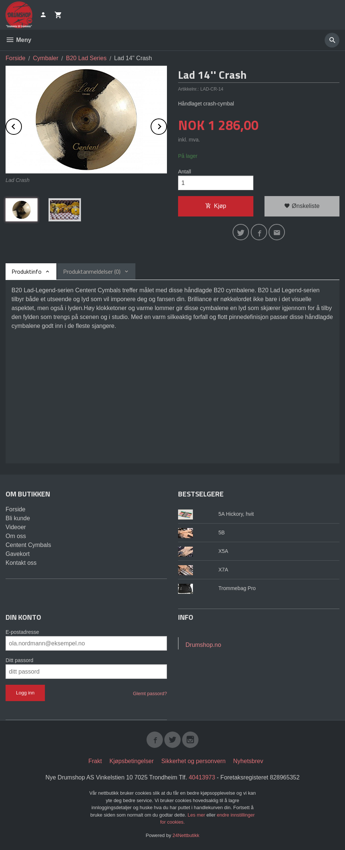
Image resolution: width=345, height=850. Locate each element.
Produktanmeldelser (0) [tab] (92, 271)
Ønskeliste (301, 206)
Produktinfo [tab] (27, 271)
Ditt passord (19, 660)
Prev (21, 125)
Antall (184, 172)
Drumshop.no (203, 645)
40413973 (202, 777)
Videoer (16, 527)
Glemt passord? (150, 693)
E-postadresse (22, 632)
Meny (18, 40)
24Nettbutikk (185, 835)
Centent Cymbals (28, 545)
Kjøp (215, 206)
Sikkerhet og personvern (193, 761)
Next (166, 125)
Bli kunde (18, 518)
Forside (15, 58)
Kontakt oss (21, 563)
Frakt (95, 761)
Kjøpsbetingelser (131, 761)
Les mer (197, 815)
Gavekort (18, 554)
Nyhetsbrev (248, 761)
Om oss (16, 536)
